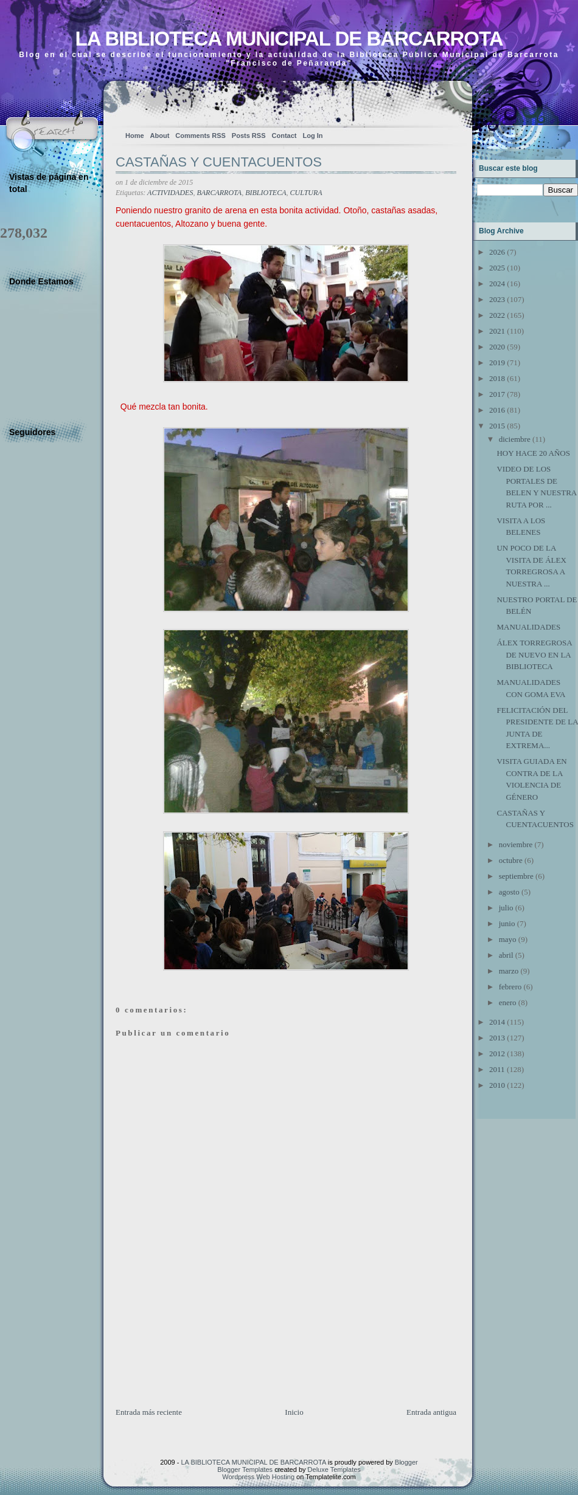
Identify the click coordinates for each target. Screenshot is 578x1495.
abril (506, 955)
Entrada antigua (431, 1412)
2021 (497, 330)
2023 (497, 299)
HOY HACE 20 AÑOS (533, 453)
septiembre (516, 876)
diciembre (515, 439)
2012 (497, 1053)
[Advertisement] (172, 1351)
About (160, 135)
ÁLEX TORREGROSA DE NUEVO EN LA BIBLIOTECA (533, 654)
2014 (497, 1021)
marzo (508, 970)
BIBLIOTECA (265, 192)
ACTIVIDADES (170, 192)
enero (508, 1002)
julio (506, 907)
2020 (497, 346)
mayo (508, 939)
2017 (497, 394)
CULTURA (306, 192)
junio (507, 923)
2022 (497, 315)
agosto (509, 891)
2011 (497, 1069)
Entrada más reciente (149, 1412)
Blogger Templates (245, 1469)
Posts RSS (249, 135)
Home (134, 135)
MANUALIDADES (528, 626)
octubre (511, 860)
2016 (497, 409)
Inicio (294, 1412)
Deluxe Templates (334, 1469)
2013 (497, 1037)
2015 (497, 425)
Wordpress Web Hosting (258, 1476)
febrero (510, 986)
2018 (497, 378)
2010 (497, 1085)
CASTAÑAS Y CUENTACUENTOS (219, 162)
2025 (497, 267)
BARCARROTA (219, 192)
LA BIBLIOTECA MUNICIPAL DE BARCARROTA (289, 38)
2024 (497, 283)
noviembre (516, 844)
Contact (284, 135)
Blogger (406, 1462)
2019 (497, 362)
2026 (497, 251)
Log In (312, 135)
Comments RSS (200, 135)
